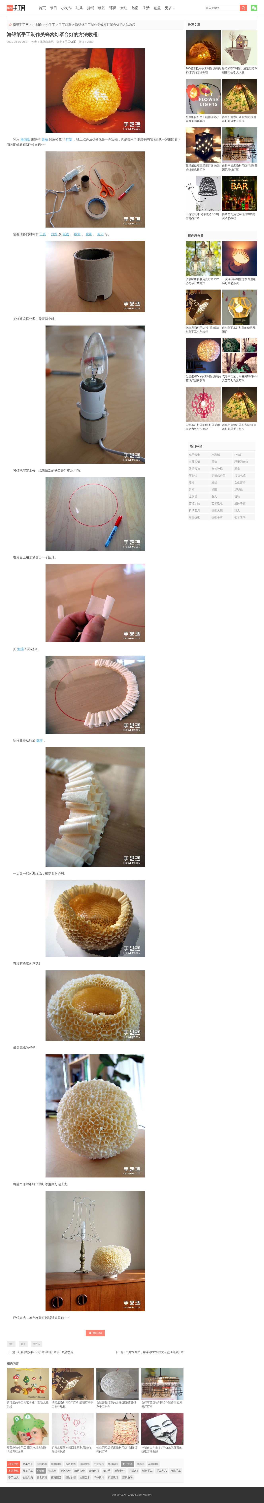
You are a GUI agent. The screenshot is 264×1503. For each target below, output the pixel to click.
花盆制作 (153, 1463)
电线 (66, 234)
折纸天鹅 (217, 510)
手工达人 (13, 1477)
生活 (146, 8)
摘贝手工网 (21, 24)
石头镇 (193, 475)
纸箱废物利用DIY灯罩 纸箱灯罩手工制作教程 (45, 1352)
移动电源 (240, 475)
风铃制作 (70, 1463)
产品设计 (113, 1477)
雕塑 (135, 8)
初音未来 (240, 517)
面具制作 (56, 1463)
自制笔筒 (85, 1463)
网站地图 (147, 1494)
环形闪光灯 (241, 461)
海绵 (20, 649)
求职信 (238, 489)
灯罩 (69, 139)
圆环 (39, 740)
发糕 (214, 482)
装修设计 (99, 1477)
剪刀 (100, 234)
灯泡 (54, 234)
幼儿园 (52, 1470)
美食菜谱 (42, 1477)
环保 (112, 8)
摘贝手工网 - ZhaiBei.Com (128, 1494)
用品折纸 (194, 517)
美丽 (45, 139)
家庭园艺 (56, 1477)
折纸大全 (65, 1470)
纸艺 (101, 8)
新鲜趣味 (127, 1477)
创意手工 (147, 1470)
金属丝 (140, 1463)
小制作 (66, 8)
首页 (42, 8)
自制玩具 (42, 1463)
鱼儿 (214, 496)
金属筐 (193, 496)
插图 (214, 489)
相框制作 (113, 1463)
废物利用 (94, 1470)
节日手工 (28, 1470)
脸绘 (191, 482)
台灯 (11, 1344)
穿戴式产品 (218, 475)
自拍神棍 (217, 468)
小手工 (50, 24)
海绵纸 (25, 139)
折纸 (90, 8)
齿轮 (237, 496)
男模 (191, 489)
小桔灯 (238, 454)
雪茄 (214, 461)
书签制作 (99, 1463)
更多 (168, 8)
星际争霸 (240, 503)
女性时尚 (28, 1477)
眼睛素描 (194, 468)
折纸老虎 (194, 510)
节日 (53, 8)
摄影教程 (70, 1477)
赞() (95, 1332)
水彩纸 (216, 454)
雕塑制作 (120, 1470)
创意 (157, 8)
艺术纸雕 (217, 503)
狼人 (237, 510)
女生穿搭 (240, 482)
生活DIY (133, 1470)
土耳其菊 (194, 461)
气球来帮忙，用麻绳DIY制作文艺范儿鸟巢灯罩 (155, 1352)
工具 (43, 234)
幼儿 (79, 8)
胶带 (89, 234)
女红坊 (107, 1470)
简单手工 (28, 1463)
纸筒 (77, 234)
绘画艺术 (85, 1477)
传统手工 (176, 1470)
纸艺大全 (79, 1470)
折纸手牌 (217, 517)
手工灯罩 (65, 24)
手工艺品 (161, 1470)
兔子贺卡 (194, 454)
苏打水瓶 (194, 503)
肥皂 (237, 468)
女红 (123, 8)
